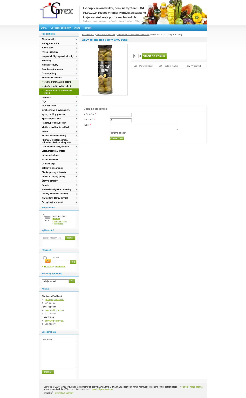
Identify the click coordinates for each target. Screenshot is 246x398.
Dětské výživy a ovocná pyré (56, 110)
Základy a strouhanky (52, 168)
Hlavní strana (88, 34)
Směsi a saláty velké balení (57, 86)
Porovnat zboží (146, 66)
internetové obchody (64, 393)
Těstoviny (46, 60)
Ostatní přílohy (49, 73)
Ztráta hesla (60, 266)
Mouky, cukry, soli (50, 43)
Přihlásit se (58, 224)
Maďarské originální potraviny (56, 189)
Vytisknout (196, 66)
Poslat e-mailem (171, 66)
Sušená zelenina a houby (54, 135)
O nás (77, 28)
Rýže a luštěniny (50, 52)
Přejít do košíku (60, 222)
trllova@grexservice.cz (55, 321)
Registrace (48, 266)
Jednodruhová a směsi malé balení (133, 34)
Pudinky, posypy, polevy (53, 176)
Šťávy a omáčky (50, 181)
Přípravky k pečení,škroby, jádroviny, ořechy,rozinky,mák (56, 141)
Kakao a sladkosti (50, 155)
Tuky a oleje (47, 48)
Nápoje (45, 185)
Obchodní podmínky (60, 28)
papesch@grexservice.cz (56, 310)
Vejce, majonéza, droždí (53, 151)
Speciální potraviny (51, 118)
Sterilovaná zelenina (105, 34)
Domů (44, 28)
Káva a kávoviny (50, 159)
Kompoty (46, 97)
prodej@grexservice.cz (55, 299)
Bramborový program (52, 69)
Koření (45, 131)
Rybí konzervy (49, 106)
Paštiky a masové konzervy (55, 193)
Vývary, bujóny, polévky (53, 114)
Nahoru (185, 387)
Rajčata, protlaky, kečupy (54, 123)
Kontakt (87, 28)
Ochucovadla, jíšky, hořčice (55, 146)
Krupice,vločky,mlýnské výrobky (57, 56)
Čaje (44, 101)
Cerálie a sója (48, 164)
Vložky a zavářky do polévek (55, 127)
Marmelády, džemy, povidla (55, 198)
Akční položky (49, 39)
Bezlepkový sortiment (52, 202)
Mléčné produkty (50, 65)
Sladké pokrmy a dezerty (54, 172)
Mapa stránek (196, 387)
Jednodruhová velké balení (57, 82)
